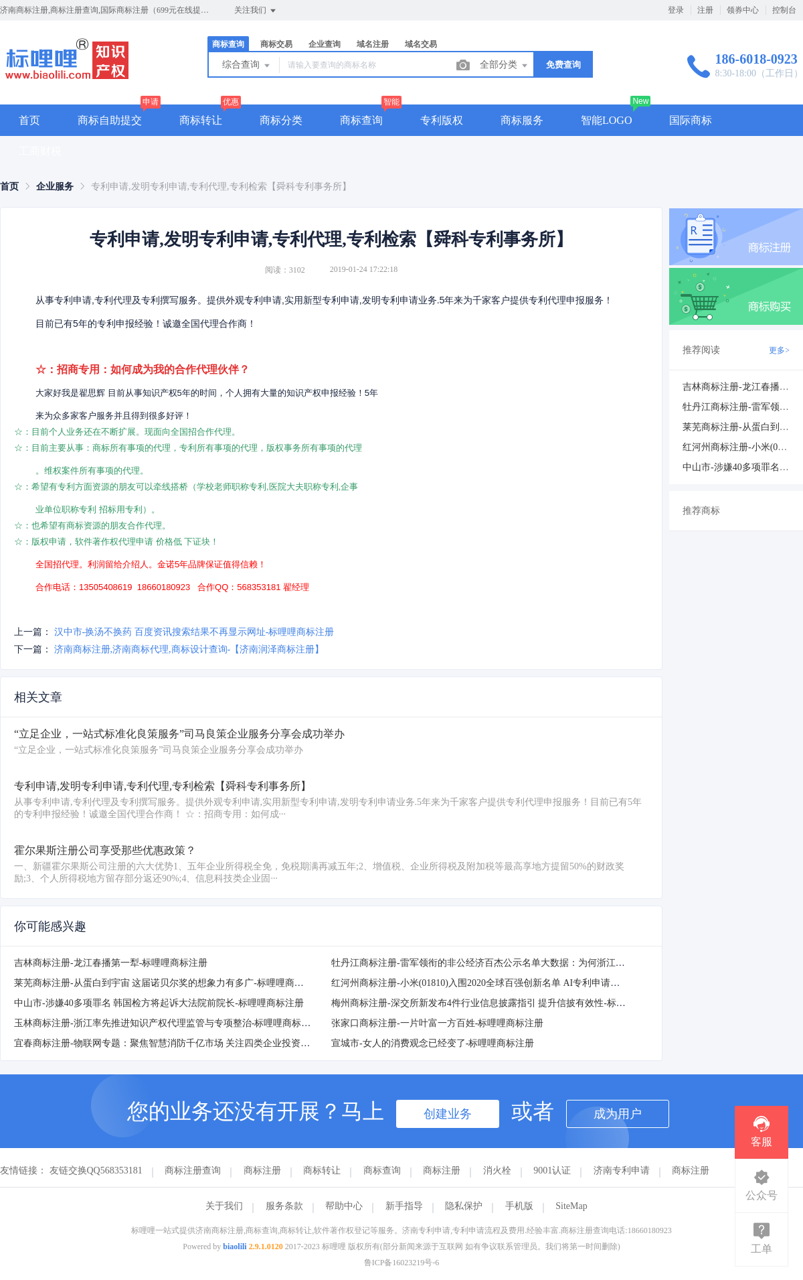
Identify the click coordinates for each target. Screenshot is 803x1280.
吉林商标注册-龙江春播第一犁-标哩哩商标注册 (110, 963)
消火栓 (497, 1170)
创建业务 (448, 1114)
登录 (676, 10)
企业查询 (324, 44)
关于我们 (224, 1206)
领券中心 (743, 10)
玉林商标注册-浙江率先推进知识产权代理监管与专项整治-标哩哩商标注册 (167, 1023)
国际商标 (690, 120)
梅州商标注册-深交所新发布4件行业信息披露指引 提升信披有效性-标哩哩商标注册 (502, 1003)
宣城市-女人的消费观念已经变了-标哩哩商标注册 (432, 1043)
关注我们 (256, 11)
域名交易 (421, 44)
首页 (29, 120)
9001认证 (552, 1170)
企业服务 (55, 187)
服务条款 (284, 1206)
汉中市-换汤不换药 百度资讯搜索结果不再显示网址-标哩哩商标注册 (194, 632)
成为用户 (618, 1114)
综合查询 (247, 66)
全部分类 (504, 66)
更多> (779, 350)
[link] (9, 187)
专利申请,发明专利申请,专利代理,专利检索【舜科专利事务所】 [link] (221, 187)
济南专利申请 (622, 1170)
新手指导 (404, 1206)
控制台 (784, 10)
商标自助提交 (110, 120)
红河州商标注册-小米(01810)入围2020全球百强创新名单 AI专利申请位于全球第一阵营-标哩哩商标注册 (542, 983)
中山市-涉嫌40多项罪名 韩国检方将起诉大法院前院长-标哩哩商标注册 (159, 1003)
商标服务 (522, 120)
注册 (705, 10)
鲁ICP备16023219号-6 (402, 1262)
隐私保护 (463, 1206)
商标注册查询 (193, 1170)
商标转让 (200, 120)
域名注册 (373, 44)
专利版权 (441, 120)
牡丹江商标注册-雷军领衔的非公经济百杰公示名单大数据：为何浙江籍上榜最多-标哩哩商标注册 (531, 963)
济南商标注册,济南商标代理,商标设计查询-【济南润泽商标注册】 (189, 649)
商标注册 (262, 1170)
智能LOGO (606, 120)
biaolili (234, 1246)
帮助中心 (344, 1206)
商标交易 (276, 44)
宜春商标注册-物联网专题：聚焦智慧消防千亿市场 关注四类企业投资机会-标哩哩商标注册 (201, 1043)
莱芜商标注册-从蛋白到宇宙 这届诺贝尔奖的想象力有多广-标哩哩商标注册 (168, 983)
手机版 (519, 1206)
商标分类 (281, 120)
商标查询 (228, 44)
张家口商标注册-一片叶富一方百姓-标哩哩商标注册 (437, 1023)
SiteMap (571, 1206)
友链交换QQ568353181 (96, 1170)
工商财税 (40, 151)
